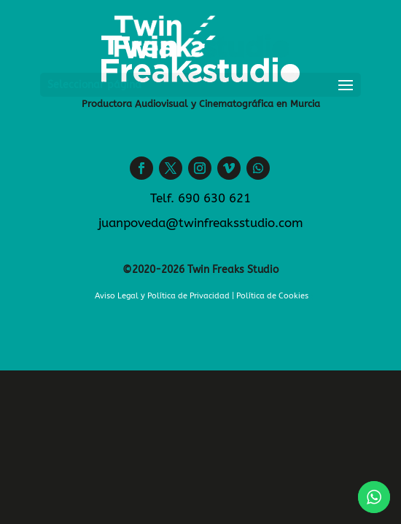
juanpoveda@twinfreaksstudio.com (200, 222)
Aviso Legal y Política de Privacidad (162, 296)
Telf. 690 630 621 (200, 198)
